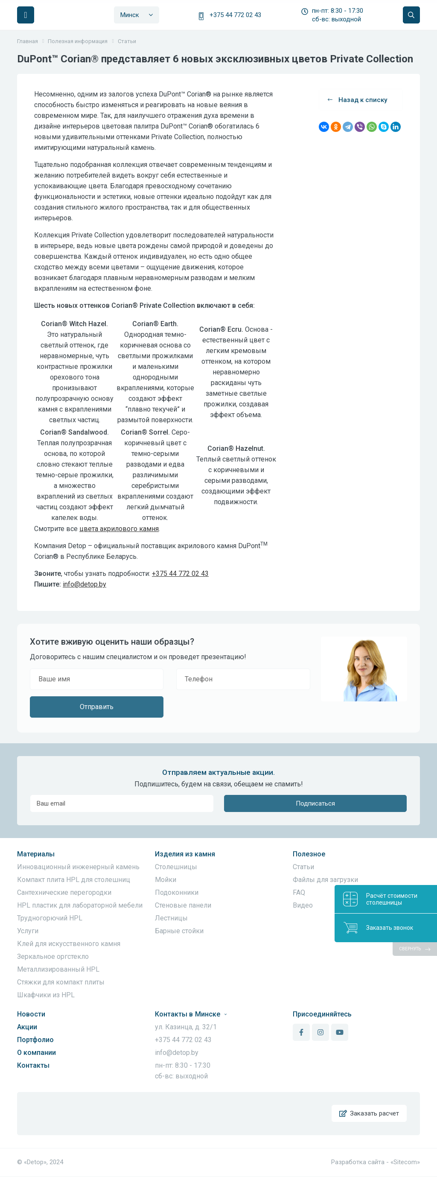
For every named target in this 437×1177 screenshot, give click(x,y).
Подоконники (176, 892)
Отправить (97, 707)
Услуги (27, 931)
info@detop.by (84, 584)
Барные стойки (179, 931)
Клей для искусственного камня (68, 944)
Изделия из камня (185, 854)
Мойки (165, 880)
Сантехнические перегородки (64, 892)
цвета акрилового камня (119, 529)
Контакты (33, 1065)
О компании (36, 1052)
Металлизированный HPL (58, 969)
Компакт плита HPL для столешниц (73, 880)
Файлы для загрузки (325, 880)
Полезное (309, 854)
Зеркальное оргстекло (53, 956)
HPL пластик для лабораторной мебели (80, 905)
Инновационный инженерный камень (78, 867)
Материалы (36, 854)
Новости (31, 1014)
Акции (27, 1027)
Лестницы (171, 918)
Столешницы (176, 867)
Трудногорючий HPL (49, 918)
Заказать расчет (369, 1114)
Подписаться (315, 803)
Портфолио (35, 1040)
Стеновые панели (183, 905)
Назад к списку (357, 100)
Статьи (303, 867)
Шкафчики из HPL (46, 995)
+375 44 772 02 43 (235, 15)
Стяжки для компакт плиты (61, 982)
